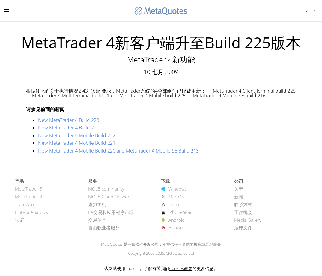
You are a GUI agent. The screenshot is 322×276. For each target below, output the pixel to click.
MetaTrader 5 (28, 189)
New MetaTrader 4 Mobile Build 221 (76, 143)
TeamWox (24, 204)
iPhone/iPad (180, 212)
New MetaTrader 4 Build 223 (68, 120)
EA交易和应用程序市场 (111, 212)
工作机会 (243, 212)
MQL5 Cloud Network (110, 197)
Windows (177, 189)
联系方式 (243, 204)
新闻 (238, 197)
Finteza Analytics (31, 212)
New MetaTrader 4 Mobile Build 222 (76, 135)
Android (176, 220)
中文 (308, 10)
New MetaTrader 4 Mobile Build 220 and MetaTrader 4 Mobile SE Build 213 (118, 150)
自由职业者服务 (104, 227)
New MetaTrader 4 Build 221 (68, 127)
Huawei (175, 227)
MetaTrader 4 (28, 197)
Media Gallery (247, 220)
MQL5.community (106, 189)
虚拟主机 (97, 204)
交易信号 (97, 220)
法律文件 (243, 227)
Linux (173, 204)
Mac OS (176, 197)
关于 (238, 189)
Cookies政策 (180, 268)
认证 (19, 220)
